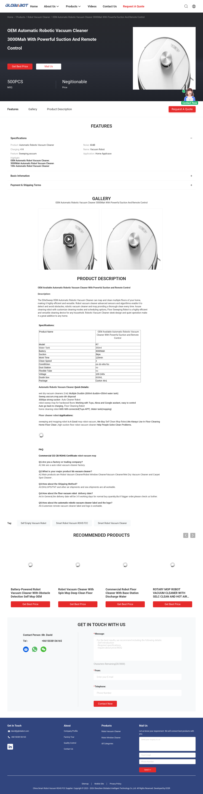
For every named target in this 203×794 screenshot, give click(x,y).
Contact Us (68, 749)
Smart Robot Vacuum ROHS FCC (72, 523)
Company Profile (71, 731)
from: (98, 670)
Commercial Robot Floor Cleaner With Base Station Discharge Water (122, 593)
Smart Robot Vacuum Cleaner (112, 523)
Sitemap (85, 784)
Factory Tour (69, 737)
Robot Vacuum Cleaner (39, 17)
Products (20, 17)
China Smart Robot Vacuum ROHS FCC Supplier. (53, 788)
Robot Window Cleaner (111, 738)
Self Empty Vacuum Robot (33, 523)
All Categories (107, 744)
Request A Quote (182, 109)
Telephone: (100, 686)
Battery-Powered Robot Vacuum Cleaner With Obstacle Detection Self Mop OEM (30, 593)
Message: (99, 634)
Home (10, 17)
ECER (168, 788)
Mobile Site (99, 784)
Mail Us (49, 66)
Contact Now (105, 703)
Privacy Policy (115, 784)
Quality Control (70, 743)
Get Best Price (20, 66)
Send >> (147, 770)
